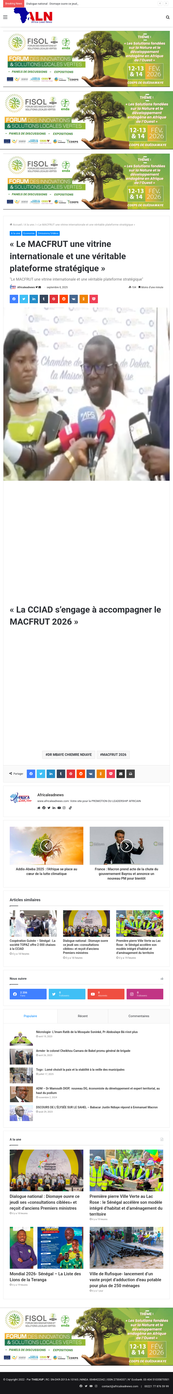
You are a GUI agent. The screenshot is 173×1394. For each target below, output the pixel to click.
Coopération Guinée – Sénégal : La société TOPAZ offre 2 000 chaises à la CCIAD (32, 944)
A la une (29, 224)
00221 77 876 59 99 (157, 1386)
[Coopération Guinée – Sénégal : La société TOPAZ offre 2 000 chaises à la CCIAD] (33, 923)
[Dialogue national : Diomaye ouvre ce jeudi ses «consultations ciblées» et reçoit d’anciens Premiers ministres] (86, 923)
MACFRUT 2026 (114, 755)
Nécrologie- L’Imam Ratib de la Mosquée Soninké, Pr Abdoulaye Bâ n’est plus (87, 1032)
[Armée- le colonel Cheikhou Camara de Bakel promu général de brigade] (21, 1057)
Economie (29, 233)
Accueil (16, 224)
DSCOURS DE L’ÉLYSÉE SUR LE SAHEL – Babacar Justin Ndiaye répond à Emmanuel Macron (97, 1107)
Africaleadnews (26, 287)
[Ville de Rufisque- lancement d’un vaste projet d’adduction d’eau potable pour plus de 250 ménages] (126, 1248)
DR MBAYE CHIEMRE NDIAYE (70, 755)
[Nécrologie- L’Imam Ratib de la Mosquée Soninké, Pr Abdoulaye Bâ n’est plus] (21, 1038)
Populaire (30, 1016)
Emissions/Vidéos (48, 233)
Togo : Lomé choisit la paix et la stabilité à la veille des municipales (80, 1069)
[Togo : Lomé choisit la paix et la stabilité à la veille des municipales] (21, 1075)
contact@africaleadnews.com (120, 1386)
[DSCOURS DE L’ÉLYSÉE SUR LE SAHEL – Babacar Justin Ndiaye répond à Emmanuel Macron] (21, 1113)
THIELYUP (37, 1379)
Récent (83, 1016)
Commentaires (138, 1016)
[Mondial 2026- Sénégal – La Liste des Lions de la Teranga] (46, 1248)
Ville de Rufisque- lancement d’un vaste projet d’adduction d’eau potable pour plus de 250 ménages (125, 1279)
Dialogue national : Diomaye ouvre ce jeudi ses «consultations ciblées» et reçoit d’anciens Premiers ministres (45, 1202)
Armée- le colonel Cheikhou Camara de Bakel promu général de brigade (83, 1050)
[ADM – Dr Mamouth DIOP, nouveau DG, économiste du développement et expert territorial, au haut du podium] (21, 1094)
